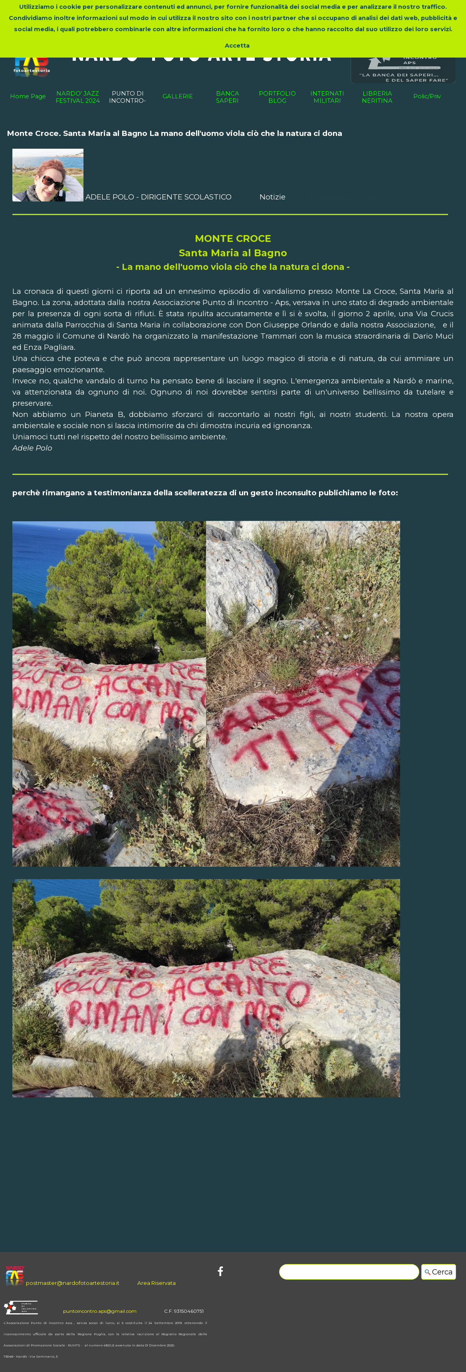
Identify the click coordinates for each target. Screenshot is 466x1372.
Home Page (28, 96)
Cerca (442, 1271)
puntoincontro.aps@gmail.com (100, 1311)
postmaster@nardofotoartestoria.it (72, 1283)
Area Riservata (156, 1283)
